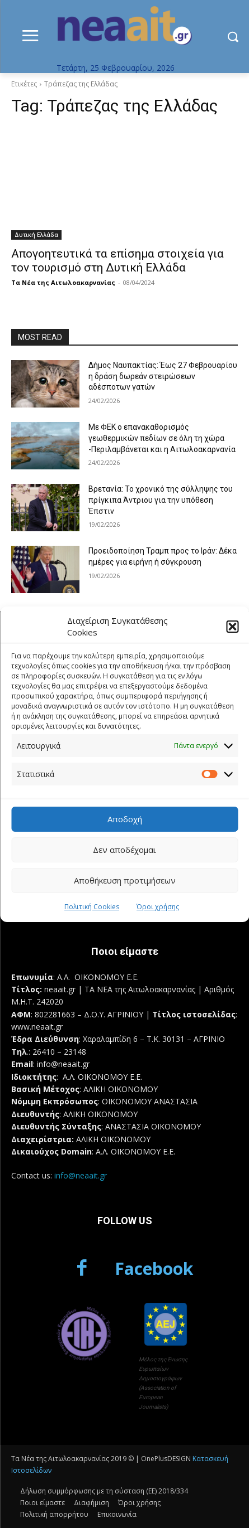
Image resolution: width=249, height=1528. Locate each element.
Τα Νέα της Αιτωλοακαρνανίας (63, 282)
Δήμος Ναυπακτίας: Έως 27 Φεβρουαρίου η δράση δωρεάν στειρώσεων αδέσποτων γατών (162, 376)
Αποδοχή (124, 818)
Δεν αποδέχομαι (124, 849)
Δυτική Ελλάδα (36, 235)
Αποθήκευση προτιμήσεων (125, 880)
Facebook (154, 1268)
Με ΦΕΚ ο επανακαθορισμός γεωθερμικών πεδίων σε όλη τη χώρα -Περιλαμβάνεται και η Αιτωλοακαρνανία (162, 438)
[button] (232, 626)
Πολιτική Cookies (91, 906)
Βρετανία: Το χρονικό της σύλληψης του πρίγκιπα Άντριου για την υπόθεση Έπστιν (160, 499)
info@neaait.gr (80, 1175)
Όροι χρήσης (158, 906)
